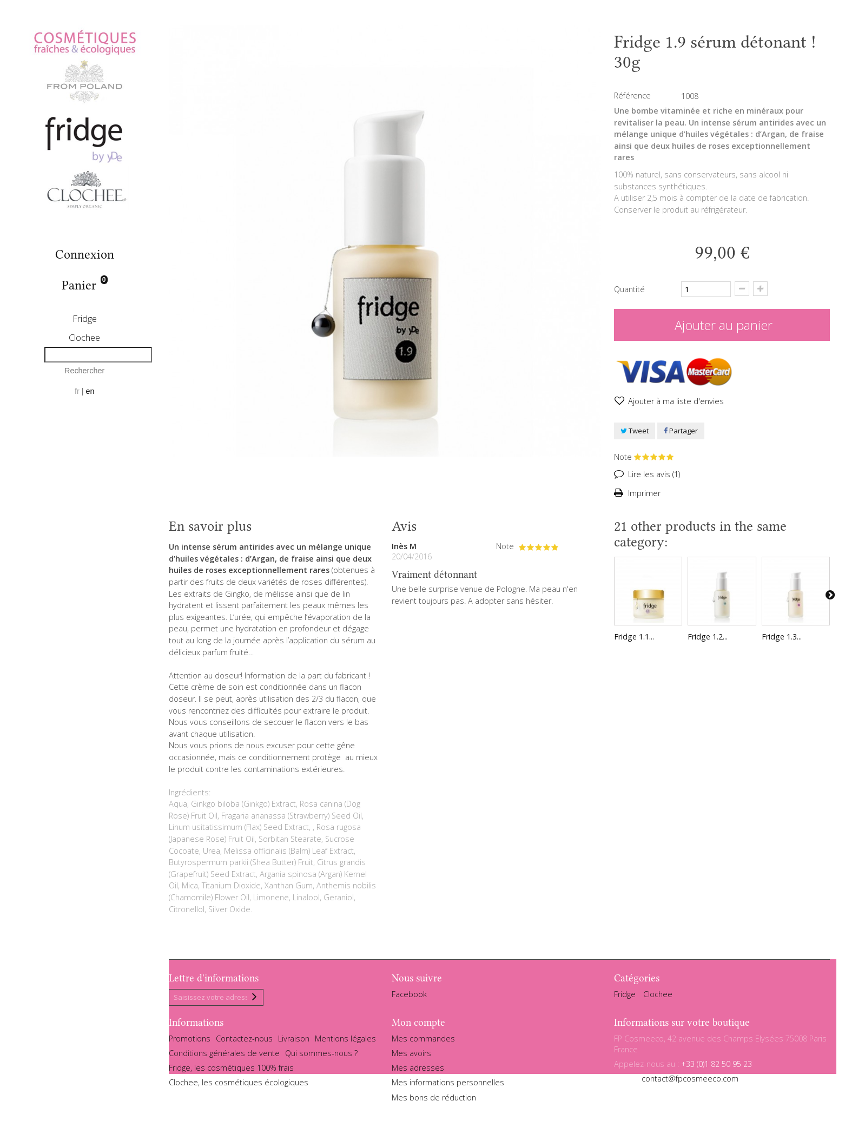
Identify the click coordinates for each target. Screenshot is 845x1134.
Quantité (629, 289)
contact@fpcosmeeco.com (690, 1082)
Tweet (634, 431)
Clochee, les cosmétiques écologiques (238, 1085)
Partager (681, 431)
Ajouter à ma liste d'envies (675, 401)
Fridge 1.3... (782, 636)
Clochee (84, 337)
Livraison (293, 1042)
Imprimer (643, 493)
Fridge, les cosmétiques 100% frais (231, 1071)
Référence (632, 95)
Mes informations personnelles (448, 1085)
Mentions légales (345, 1042)
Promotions (189, 1042)
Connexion (84, 254)
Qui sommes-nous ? (321, 1056)
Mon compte (418, 1025)
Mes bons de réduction (434, 1100)
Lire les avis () (653, 474)
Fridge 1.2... (708, 636)
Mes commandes (423, 1042)
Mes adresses (418, 1071)
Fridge (84, 318)
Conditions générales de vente (224, 1056)
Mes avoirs (411, 1056)
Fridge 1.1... (634, 636)
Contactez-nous (244, 1042)
